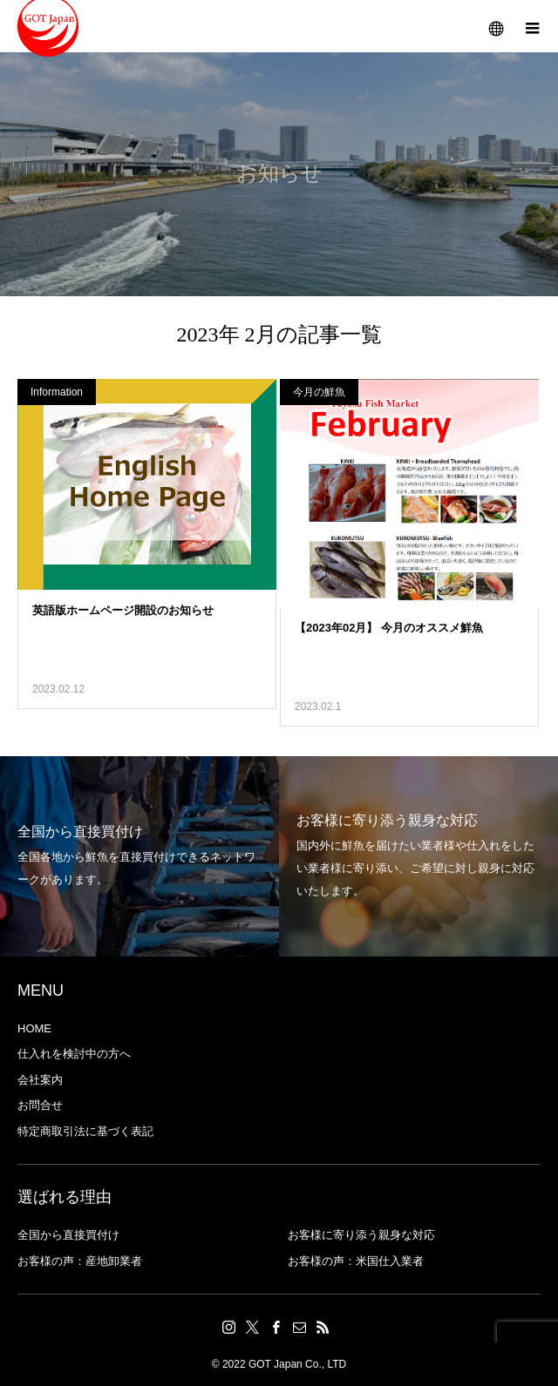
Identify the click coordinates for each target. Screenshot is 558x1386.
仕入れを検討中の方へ (74, 1053)
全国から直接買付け (68, 1234)
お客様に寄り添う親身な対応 (361, 1234)
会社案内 (40, 1079)
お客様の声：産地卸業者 (79, 1261)
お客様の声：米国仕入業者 (356, 1261)
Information (57, 392)
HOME (34, 1028)
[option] (139, 856)
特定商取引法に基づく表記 (85, 1131)
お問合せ (40, 1105)
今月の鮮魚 (319, 392)
